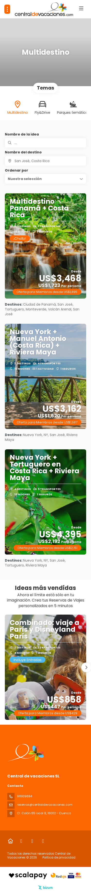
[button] (45, 179)
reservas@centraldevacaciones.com (45, 805)
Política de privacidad (58, 857)
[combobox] (45, 161)
